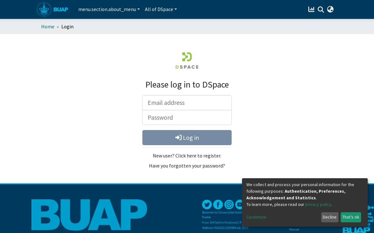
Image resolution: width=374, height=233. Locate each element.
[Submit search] (320, 10)
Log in (187, 137)
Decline (330, 217)
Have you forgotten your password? (187, 165)
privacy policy (318, 204)
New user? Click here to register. (187, 155)
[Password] (187, 117)
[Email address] (187, 102)
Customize (256, 217)
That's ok (350, 217)
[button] (330, 9)
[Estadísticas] (311, 9)
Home (47, 26)
